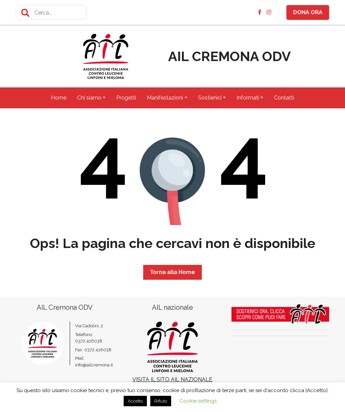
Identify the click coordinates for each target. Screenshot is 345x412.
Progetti (126, 97)
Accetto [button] (135, 401)
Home (58, 97)
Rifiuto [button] (160, 401)
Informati (248, 97)
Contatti (284, 97)
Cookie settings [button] (198, 401)
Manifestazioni (165, 97)
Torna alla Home (172, 272)
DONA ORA (307, 12)
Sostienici (210, 97)
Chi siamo (89, 97)
